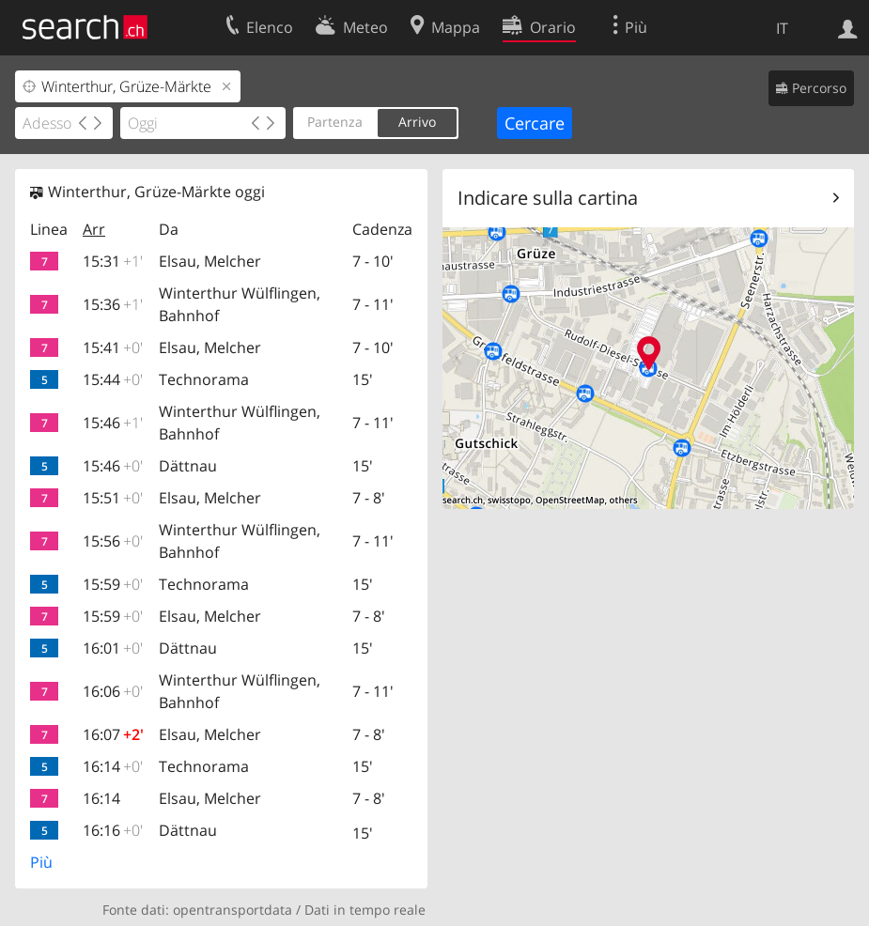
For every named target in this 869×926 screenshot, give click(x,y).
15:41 (113, 347)
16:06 (113, 691)
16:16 (113, 830)
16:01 (113, 648)
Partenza (335, 122)
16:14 (113, 766)
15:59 (113, 584)
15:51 (113, 497)
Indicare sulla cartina (548, 197)
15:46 (113, 422)
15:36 (113, 304)
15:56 (113, 541)
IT (782, 28)
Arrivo (417, 122)
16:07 (113, 734)
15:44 (113, 379)
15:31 (113, 261)
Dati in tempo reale (365, 909)
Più (41, 862)
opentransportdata (232, 909)
